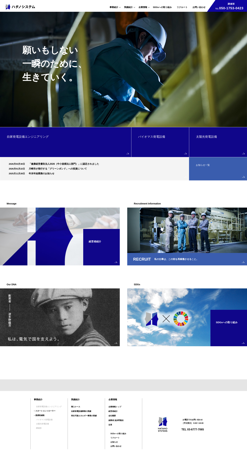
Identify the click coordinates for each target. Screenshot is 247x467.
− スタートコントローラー (44, 417)
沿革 (110, 430)
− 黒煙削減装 (39, 421)
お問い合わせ (199, 7)
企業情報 (143, 7)
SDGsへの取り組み (162, 7)
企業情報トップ (114, 412)
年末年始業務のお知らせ (41, 173)
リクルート (182, 7)
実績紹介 (128, 7)
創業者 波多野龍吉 (116, 426)
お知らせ (112, 448)
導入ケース (75, 412)
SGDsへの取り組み (116, 439)
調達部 (36, 435)
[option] (123, 69)
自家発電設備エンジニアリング (46, 412)
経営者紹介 (113, 417)
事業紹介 (114, 7)
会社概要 (112, 421)
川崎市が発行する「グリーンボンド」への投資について (58, 168)
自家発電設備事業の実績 (81, 417)
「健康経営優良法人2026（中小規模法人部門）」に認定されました (64, 164)
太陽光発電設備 (40, 430)
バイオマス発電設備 (42, 426)
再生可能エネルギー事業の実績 (84, 421)
